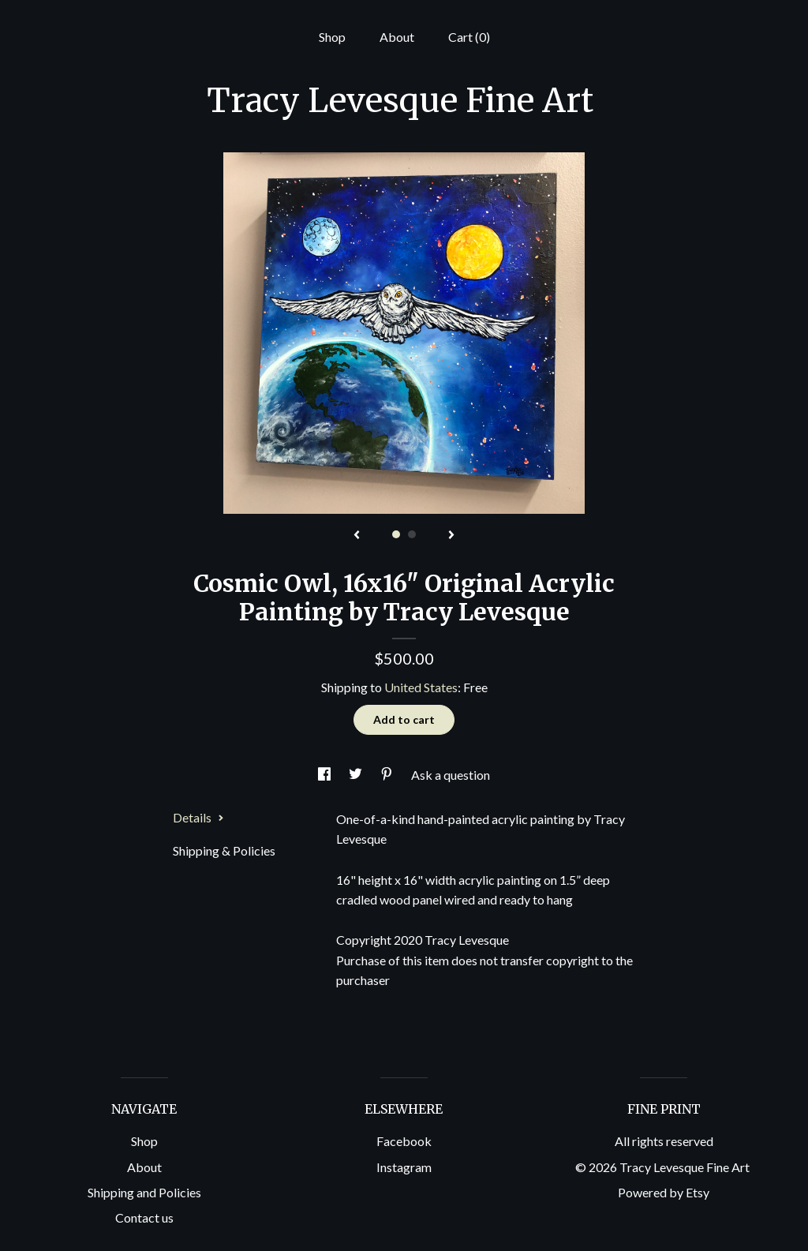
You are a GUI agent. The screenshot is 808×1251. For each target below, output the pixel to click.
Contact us (144, 1217)
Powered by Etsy (663, 1192)
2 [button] (412, 534)
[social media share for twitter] (357, 774)
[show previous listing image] (357, 535)
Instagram (404, 1166)
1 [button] (396, 534)
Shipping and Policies (144, 1192)
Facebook (404, 1140)
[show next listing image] (451, 535)
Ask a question (450, 774)
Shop (332, 36)
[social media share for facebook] (325, 774)
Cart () (469, 36)
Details (198, 817)
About (397, 36)
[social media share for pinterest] (387, 774)
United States (421, 687)
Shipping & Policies (224, 850)
